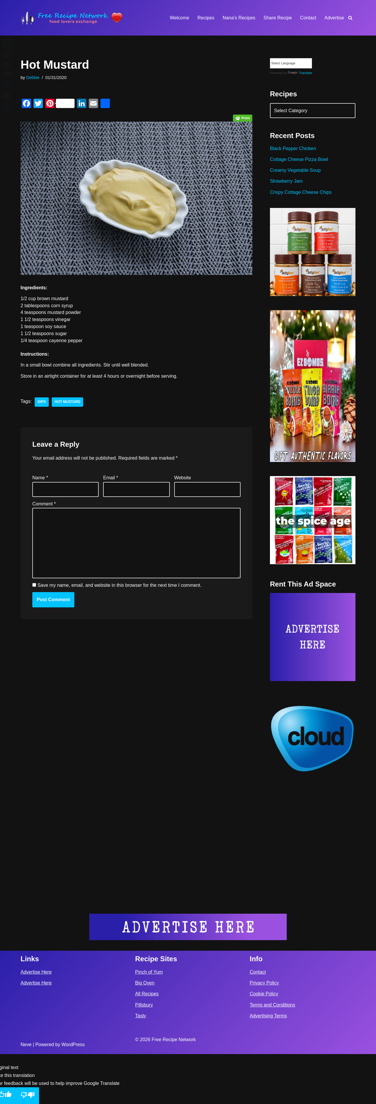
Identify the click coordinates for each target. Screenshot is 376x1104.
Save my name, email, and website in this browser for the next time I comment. (119, 586)
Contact (308, 17)
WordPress (73, 1094)
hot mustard (67, 403)
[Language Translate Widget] (291, 63)
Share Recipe (277, 17)
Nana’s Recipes (238, 17)
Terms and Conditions (272, 1054)
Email (110, 478)
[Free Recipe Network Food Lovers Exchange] (72, 17)
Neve (26, 1094)
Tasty (140, 1065)
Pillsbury (144, 1054)
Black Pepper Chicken (293, 148)
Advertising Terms (268, 1065)
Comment (44, 504)
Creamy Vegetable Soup (295, 170)
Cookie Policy (264, 1043)
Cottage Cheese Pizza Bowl (299, 159)
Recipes (205, 17)
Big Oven (145, 1033)
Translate (300, 73)
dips (42, 403)
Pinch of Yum (149, 1021)
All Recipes (147, 1043)
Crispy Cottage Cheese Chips (301, 192)
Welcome (179, 17)
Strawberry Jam (286, 181)
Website (182, 478)
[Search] (350, 18)
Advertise (334, 17)
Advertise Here (36, 1021)
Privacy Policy (264, 1033)
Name (40, 478)
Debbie (33, 77)
